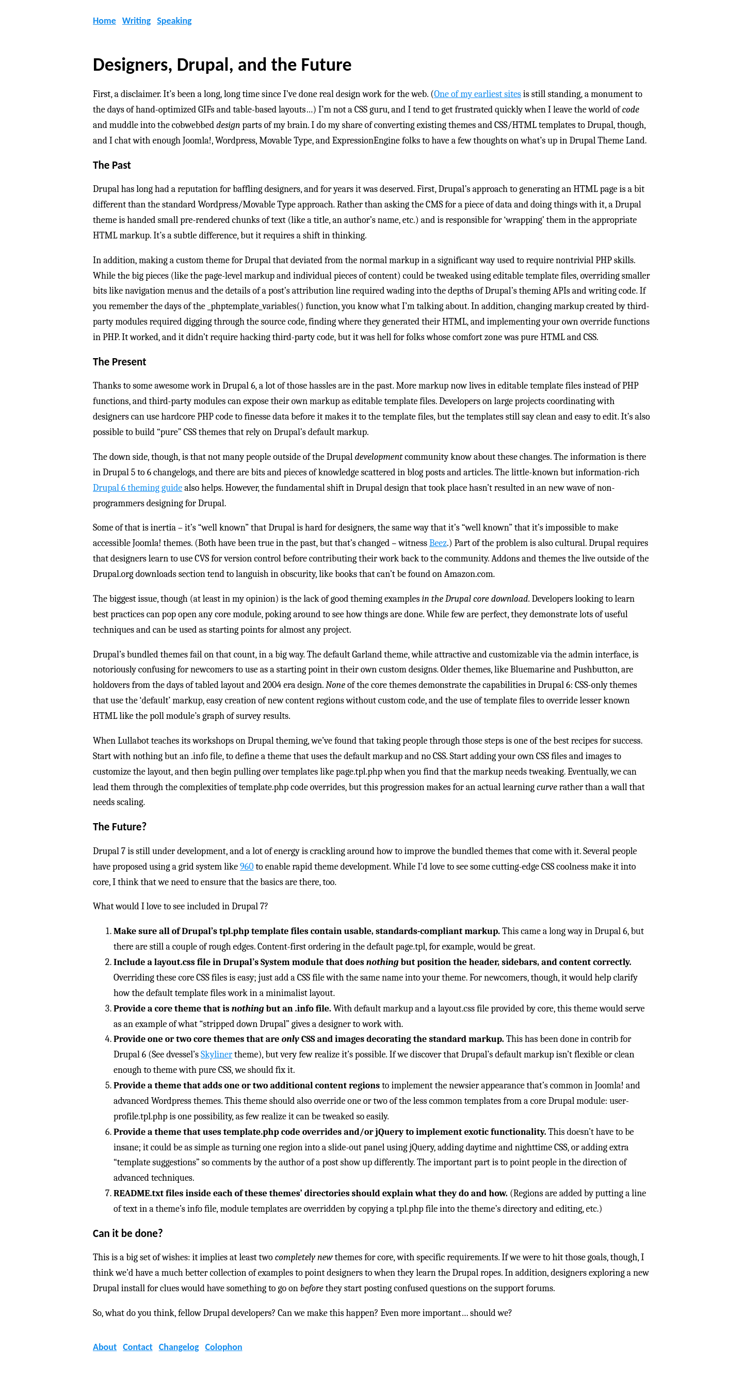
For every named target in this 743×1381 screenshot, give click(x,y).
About (105, 1347)
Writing (136, 20)
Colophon (224, 1347)
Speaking (174, 20)
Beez (438, 543)
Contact (137, 1347)
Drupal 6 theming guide (137, 488)
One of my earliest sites (477, 94)
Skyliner (216, 1054)
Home (104, 20)
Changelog (179, 1347)
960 (246, 866)
